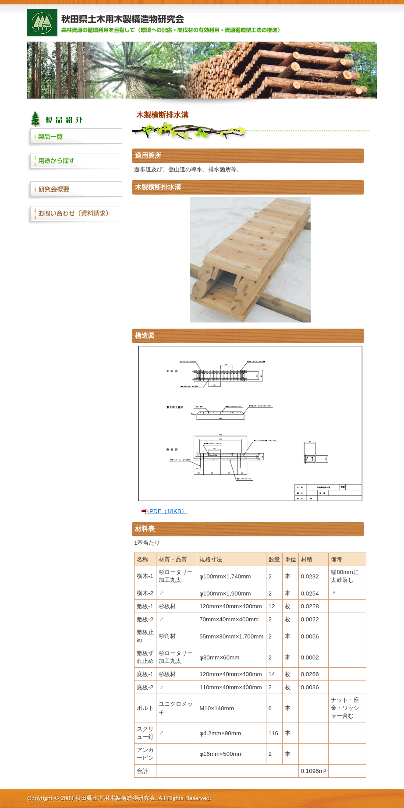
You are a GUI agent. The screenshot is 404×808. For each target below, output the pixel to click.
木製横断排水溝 (162, 114)
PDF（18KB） (168, 511)
